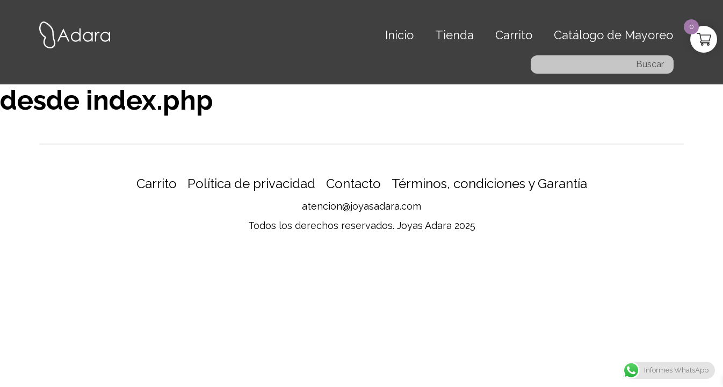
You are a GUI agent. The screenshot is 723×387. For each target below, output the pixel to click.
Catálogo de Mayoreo (613, 35)
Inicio (399, 35)
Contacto (353, 183)
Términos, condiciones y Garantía (489, 183)
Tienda (454, 35)
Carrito (513, 35)
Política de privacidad (251, 183)
